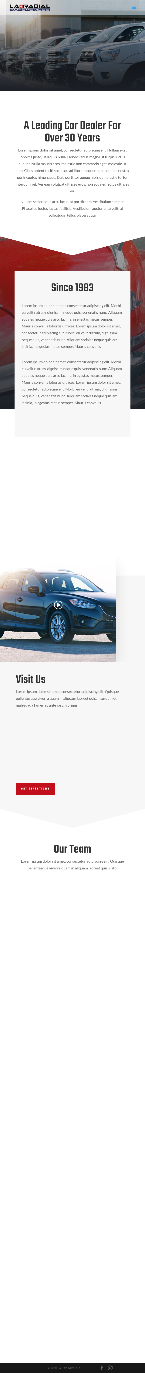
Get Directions (35, 789)
